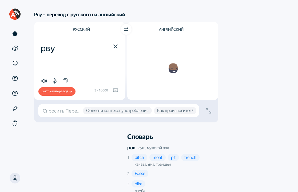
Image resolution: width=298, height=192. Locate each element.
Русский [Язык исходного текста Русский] (81, 29)
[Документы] (15, 78)
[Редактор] (15, 108)
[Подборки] (15, 123)
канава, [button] (141, 164)
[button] (15, 178)
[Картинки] (15, 93)
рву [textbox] (48, 48)
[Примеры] (15, 48)
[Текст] (15, 33)
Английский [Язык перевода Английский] (171, 29)
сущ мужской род (153, 148)
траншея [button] (163, 164)
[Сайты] (15, 63)
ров (131, 147)
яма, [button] (151, 164)
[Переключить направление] (126, 29)
